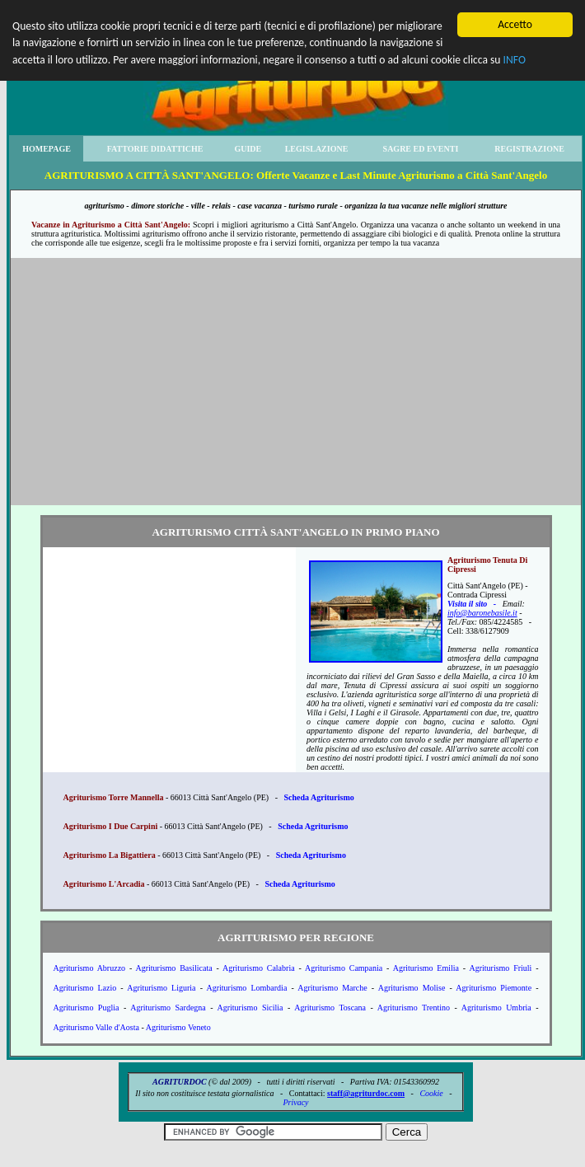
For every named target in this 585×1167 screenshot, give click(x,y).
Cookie (430, 1093)
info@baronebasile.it (482, 612)
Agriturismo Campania (343, 967)
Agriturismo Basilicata (173, 967)
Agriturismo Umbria (496, 1007)
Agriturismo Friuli (500, 967)
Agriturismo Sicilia (250, 1007)
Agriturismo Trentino (413, 1007)
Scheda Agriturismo (318, 797)
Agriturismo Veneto (178, 1027)
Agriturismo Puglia (86, 1007)
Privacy (295, 1102)
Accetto (515, 24)
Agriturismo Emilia (426, 967)
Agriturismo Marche (332, 987)
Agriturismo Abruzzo (90, 967)
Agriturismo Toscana (330, 1007)
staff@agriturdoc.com (366, 1093)
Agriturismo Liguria (161, 987)
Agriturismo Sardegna (168, 1007)
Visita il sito (467, 603)
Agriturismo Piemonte (493, 987)
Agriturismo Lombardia (246, 987)
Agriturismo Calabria (258, 967)
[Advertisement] (296, 381)
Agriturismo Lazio (85, 987)
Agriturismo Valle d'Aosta (96, 1027)
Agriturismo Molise (412, 987)
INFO (514, 60)
